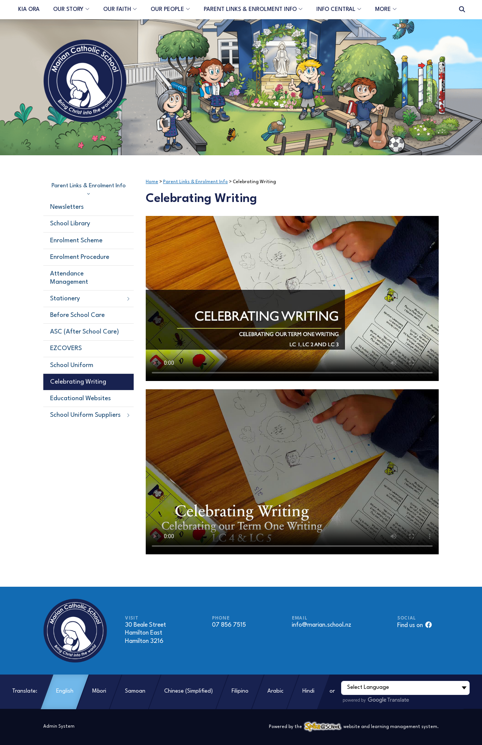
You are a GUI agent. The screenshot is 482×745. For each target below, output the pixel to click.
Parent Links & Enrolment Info (88, 189)
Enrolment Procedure (79, 257)
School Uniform (71, 365)
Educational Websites (80, 398)
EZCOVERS (66, 348)
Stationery (90, 298)
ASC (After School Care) (84, 332)
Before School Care (77, 315)
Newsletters (67, 207)
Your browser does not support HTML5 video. (292, 298)
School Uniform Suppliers (90, 415)
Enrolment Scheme (76, 240)
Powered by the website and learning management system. (354, 727)
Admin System (59, 726)
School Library (70, 223)
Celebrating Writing (78, 382)
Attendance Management (69, 278)
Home (152, 182)
